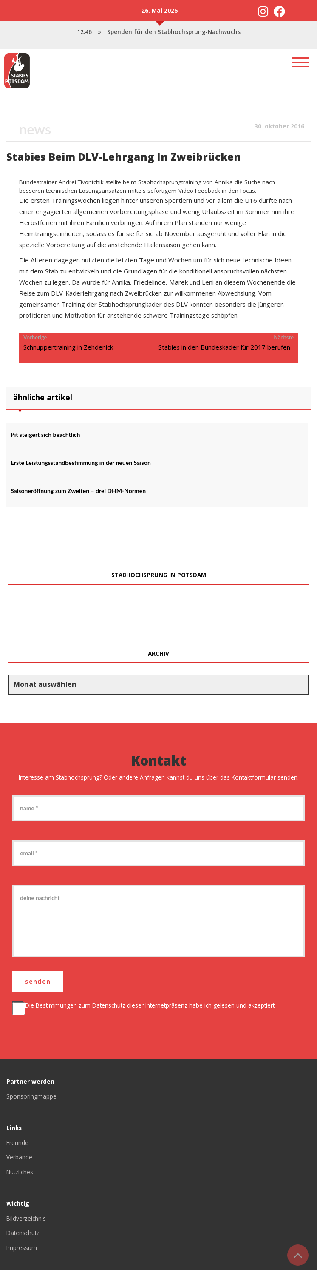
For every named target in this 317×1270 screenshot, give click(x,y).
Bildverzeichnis (26, 1218)
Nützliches (20, 1172)
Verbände (19, 1157)
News (35, 129)
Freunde (17, 1143)
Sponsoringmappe (31, 1096)
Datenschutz (108, 1005)
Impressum (21, 1248)
